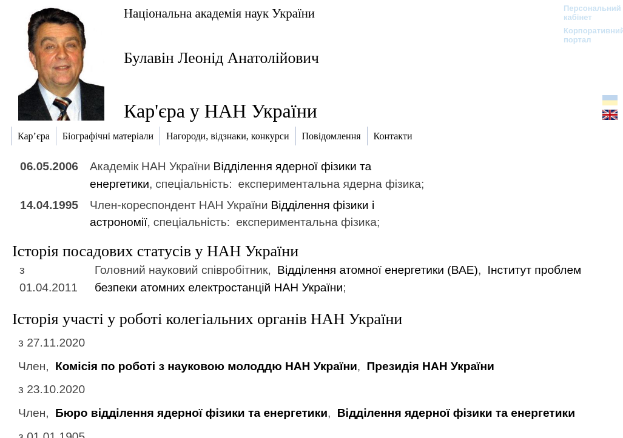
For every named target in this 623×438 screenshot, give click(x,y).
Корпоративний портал (586, 35)
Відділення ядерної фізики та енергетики (456, 412)
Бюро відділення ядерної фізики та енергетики (191, 412)
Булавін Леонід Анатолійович (221, 58)
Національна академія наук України (219, 13)
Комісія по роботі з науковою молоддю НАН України (206, 366)
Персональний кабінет (586, 13)
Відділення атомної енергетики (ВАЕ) (377, 270)
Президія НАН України (430, 366)
